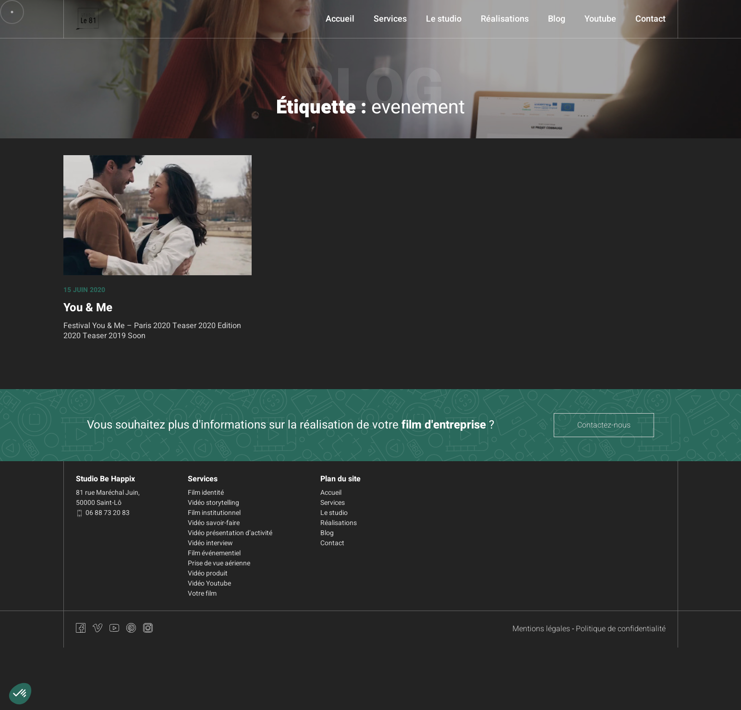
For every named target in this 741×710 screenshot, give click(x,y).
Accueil (340, 18)
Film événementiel (214, 553)
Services (390, 18)
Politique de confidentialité (621, 629)
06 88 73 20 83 (103, 513)
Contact (650, 18)
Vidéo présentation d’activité (230, 533)
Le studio (444, 18)
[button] (20, 693)
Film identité (206, 493)
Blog (556, 18)
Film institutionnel (214, 513)
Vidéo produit (208, 573)
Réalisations (505, 18)
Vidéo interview (210, 543)
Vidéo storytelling (213, 503)
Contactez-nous (604, 425)
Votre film (202, 593)
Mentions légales (541, 629)
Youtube (600, 18)
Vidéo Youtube (209, 583)
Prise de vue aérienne (219, 563)
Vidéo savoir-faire (214, 523)
